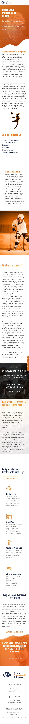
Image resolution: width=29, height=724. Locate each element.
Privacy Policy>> (14, 716)
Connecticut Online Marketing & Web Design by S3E (14, 717)
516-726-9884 (14, 697)
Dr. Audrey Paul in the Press (14, 632)
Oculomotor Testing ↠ (8, 142)
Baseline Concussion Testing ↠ (10, 140)
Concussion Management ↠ (10, 152)
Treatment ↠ (6, 145)
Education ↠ (5, 147)
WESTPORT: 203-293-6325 (14, 384)
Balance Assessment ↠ (8, 150)
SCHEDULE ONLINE (14, 709)
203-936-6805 (14, 685)
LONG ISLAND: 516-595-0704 (14, 387)
